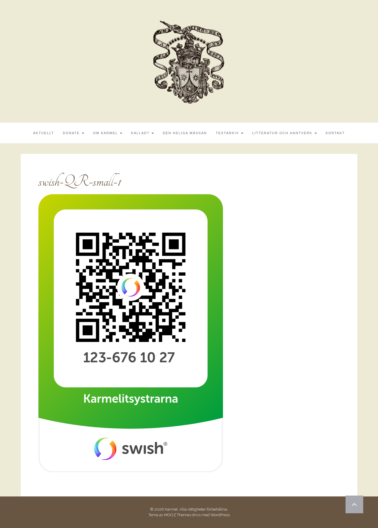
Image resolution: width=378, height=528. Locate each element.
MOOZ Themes (177, 515)
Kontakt (335, 133)
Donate (73, 133)
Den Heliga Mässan (185, 133)
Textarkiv (229, 133)
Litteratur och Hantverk (284, 133)
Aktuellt (43, 133)
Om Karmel (107, 133)
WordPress (220, 515)
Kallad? (142, 133)
